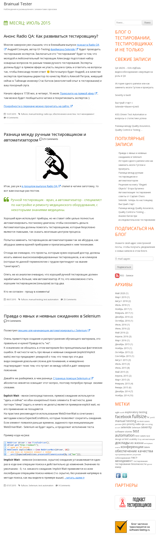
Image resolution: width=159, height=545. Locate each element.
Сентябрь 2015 (123, 356)
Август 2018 (121, 301)
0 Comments (12, 117)
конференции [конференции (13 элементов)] (132, 446)
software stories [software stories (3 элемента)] (123, 431)
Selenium (33, 485)
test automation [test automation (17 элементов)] (127, 433)
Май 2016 (120, 332)
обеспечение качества (64, 114)
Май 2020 (120, 293)
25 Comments (50, 138)
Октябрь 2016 (122, 320)
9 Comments (14, 320)
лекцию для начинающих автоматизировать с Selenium (54, 330)
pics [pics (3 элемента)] (124, 424)
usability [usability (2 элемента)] (133, 439)
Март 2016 (120, 340)
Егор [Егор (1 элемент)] (140, 439)
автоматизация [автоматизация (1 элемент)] (148, 439)
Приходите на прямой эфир (79, 93)
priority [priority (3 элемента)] (131, 424)
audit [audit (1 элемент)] (122, 412)
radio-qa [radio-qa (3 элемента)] (139, 424)
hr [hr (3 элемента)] (148, 417)
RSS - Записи (126, 275)
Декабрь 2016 (122, 316)
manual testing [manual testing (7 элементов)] (125, 421)
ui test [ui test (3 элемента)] (125, 439)
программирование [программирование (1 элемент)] (123, 454)
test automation (51, 299)
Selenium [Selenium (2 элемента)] (136, 427)
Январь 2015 (121, 387)
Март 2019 (120, 297)
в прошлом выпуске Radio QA (41, 186)
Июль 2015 (121, 363)
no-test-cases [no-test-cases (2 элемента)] (143, 421)
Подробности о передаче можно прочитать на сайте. (38, 106)
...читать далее (74, 477)
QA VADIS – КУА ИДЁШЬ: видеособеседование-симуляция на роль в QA (134, 71)
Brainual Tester (18, 4)
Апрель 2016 (121, 336)
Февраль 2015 (122, 383)
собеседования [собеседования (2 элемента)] (122, 457)
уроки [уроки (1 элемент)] (149, 464)
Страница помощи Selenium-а (73, 378)
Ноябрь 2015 (122, 348)
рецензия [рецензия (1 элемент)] (137, 454)
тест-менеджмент (85, 114)
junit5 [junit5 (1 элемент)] (152, 417)
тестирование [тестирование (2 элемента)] (140, 461)
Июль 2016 (121, 324)
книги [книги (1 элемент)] (117, 447)
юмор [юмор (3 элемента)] (118, 466)
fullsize (24, 114)
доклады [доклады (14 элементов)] (122, 442)
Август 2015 (121, 359)
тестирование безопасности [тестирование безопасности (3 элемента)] (130, 463)
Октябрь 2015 (122, 352)
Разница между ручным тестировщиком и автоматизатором (130, 176)
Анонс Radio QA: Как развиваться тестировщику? (51, 36)
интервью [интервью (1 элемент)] (148, 443)
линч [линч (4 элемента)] (147, 447)
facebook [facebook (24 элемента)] (123, 416)
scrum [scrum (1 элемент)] (117, 427)
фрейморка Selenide (64, 49)
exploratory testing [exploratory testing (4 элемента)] (136, 412)
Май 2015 (120, 371)
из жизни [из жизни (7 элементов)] (136, 443)
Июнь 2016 (121, 328)
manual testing (36, 114)
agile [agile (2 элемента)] (117, 412)
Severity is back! (123, 95)
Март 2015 (120, 379)
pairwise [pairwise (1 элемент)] (118, 424)
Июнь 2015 (121, 367)
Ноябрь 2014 (122, 395)
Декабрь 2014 (122, 391)
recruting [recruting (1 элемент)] (148, 424)
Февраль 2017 (122, 312)
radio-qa (48, 114)
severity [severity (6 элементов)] (146, 427)
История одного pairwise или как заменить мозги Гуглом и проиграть (135, 164)
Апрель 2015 (121, 375)
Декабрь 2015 (122, 344)
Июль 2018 (121, 304)
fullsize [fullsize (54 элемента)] (139, 416)
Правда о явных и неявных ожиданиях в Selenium (52, 316)
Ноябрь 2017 (122, 309)
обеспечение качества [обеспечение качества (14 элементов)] (134, 450)
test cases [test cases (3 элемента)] (140, 435)
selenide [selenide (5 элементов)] (126, 427)
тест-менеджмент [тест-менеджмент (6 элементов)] (126, 459)
